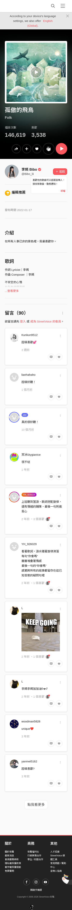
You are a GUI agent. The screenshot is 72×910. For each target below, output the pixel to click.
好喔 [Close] (63, 191)
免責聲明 (9, 871)
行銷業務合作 (34, 855)
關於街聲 (9, 851)
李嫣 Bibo (31, 169)
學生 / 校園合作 (35, 859)
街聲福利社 (33, 851)
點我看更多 (36, 805)
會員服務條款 (12, 859)
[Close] (67, 16)
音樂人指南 (56, 871)
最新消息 (9, 855)
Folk (8, 118)
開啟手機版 (36, 890)
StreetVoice (20, 6)
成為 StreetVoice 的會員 (45, 321)
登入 (23, 321)
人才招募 (55, 851)
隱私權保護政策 (13, 863)
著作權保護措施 (13, 867)
